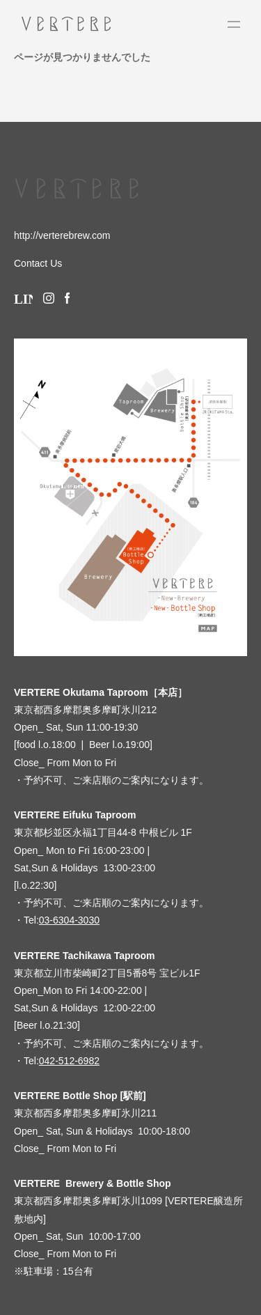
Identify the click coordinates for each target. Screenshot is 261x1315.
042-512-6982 (69, 1060)
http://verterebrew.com (62, 235)
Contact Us (38, 263)
